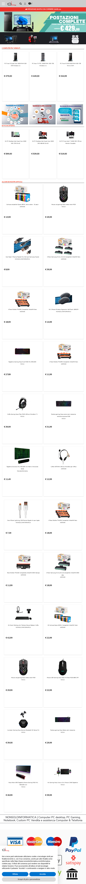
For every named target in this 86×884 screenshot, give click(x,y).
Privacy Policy (42, 696)
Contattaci (8, 732)
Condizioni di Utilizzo (12, 734)
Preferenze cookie (11, 765)
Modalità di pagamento (13, 741)
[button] (25, 4)
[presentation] (22, 703)
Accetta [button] (43, 874)
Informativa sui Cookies (13, 760)
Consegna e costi (10, 743)
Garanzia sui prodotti (12, 750)
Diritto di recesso (10, 753)
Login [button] (6, 771)
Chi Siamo (8, 729)
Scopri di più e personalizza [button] (29, 879)
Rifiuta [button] (15, 874)
